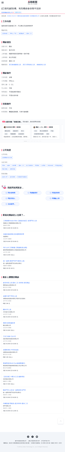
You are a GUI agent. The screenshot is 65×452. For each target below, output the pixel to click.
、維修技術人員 (40, 64)
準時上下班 (13, 33)
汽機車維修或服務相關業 (23, 16)
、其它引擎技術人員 (28, 64)
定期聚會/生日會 (7, 157)
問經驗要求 (25, 193)
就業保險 (12, 169)
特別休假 (50, 165)
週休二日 (29, 33)
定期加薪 (5, 33)
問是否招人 (57, 193)
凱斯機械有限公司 (34, 16)
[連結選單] (2, 2)
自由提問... (26, 198)
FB (32, 431)
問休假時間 (9, 193)
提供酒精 (12, 177)
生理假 (43, 165)
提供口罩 (5, 177)
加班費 (14, 165)
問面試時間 (41, 193)
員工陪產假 (29, 165)
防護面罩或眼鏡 (22, 177)
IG (28, 431)
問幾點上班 (9, 198)
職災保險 (5, 169)
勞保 (3, 165)
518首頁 (9, 16)
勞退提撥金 (58, 165)
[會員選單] (62, 2)
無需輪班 (21, 33)
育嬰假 (37, 165)
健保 (8, 165)
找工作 (14, 16)
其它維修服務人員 (15, 64)
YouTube (37, 431)
